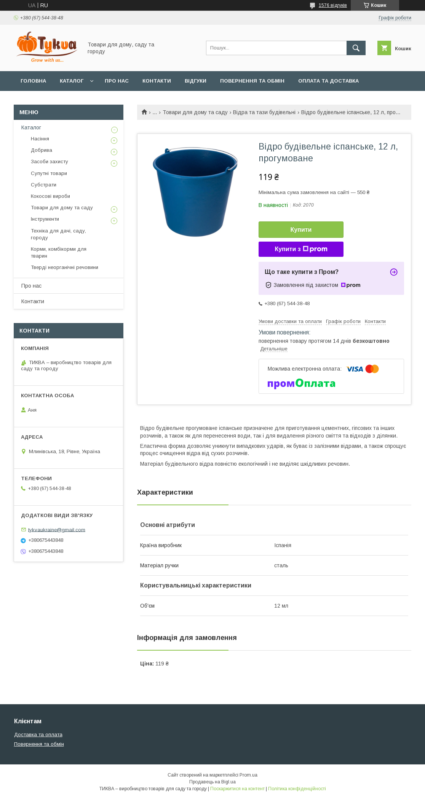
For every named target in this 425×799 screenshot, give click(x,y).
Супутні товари (49, 173)
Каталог (71, 81)
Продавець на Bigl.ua (212, 782)
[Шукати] (356, 48)
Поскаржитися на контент (237, 788)
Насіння (40, 139)
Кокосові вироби (50, 196)
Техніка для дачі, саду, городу (58, 234)
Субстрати (43, 185)
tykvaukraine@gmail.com (56, 529)
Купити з (301, 249)
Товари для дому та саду (195, 112)
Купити (301, 229)
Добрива (41, 150)
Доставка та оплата (38, 734)
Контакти (156, 81)
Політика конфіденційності (297, 788)
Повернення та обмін (252, 81)
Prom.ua (248, 775)
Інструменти (45, 219)
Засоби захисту (49, 161)
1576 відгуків (333, 5)
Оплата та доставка (328, 81)
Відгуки (195, 81)
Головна (33, 81)
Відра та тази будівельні (264, 112)
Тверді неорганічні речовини (64, 267)
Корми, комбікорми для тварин (58, 252)
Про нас (117, 81)
